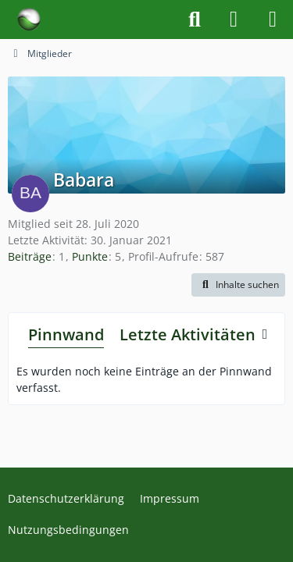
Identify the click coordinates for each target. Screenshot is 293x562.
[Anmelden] (233, 19)
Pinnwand (66, 334)
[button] (238, 285)
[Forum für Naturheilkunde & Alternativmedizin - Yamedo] (29, 19)
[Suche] (194, 19)
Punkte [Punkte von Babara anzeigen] (90, 256)
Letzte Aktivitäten (187, 334)
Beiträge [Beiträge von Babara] (30, 256)
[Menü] (272, 19)
